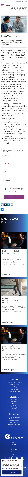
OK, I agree (12, 472)
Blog (26, 1)
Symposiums (14, 426)
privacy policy (7, 468)
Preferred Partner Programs (14, 391)
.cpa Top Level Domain (14, 388)
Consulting (14, 407)
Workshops (14, 401)
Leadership (14, 444)
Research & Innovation (14, 417)
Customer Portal (18, 1)
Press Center (14, 449)
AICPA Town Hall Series (14, 419)
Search (14, 454)
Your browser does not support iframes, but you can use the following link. (14, 176)
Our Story (14, 447)
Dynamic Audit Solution (14, 382)
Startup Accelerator (14, 420)
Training (14, 405)
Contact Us (14, 452)
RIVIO (14, 386)
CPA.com (14, 436)
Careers (14, 442)
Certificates (14, 403)
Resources (14, 408)
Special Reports (14, 422)
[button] (2, 209)
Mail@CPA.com (14, 389)
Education (14, 397)
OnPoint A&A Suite (14, 384)
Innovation (14, 414)
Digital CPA (14, 400)
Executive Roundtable (14, 424)
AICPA (23, 1)
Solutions (14, 379)
